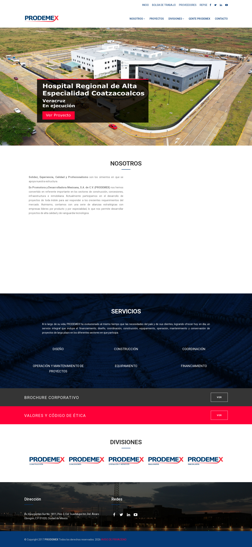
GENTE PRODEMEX (199, 18)
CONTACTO (221, 18)
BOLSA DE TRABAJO (164, 5)
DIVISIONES (176, 18)
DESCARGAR (214, 272)
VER (219, 397)
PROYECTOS (157, 18)
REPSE (203, 5)
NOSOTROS (137, 18)
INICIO (145, 5)
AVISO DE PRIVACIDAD (114, 539)
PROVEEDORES (187, 5)
